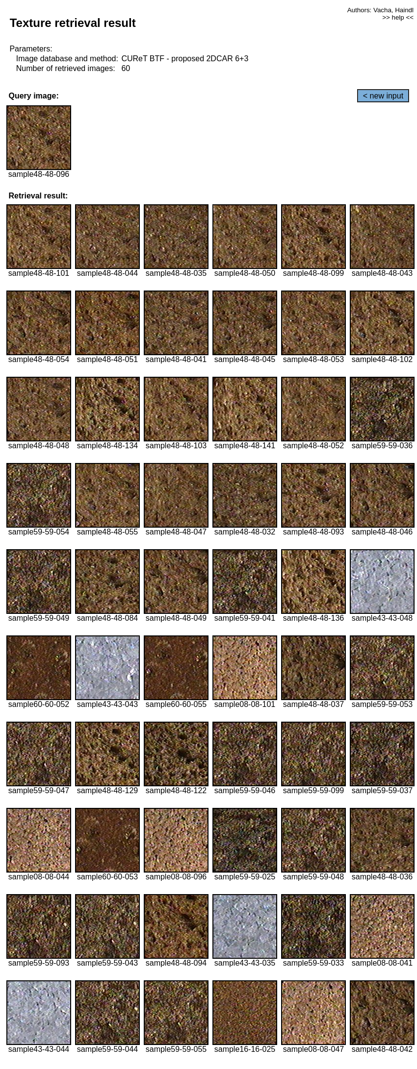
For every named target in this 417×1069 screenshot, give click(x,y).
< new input (383, 96)
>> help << (398, 17)
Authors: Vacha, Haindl (380, 10)
